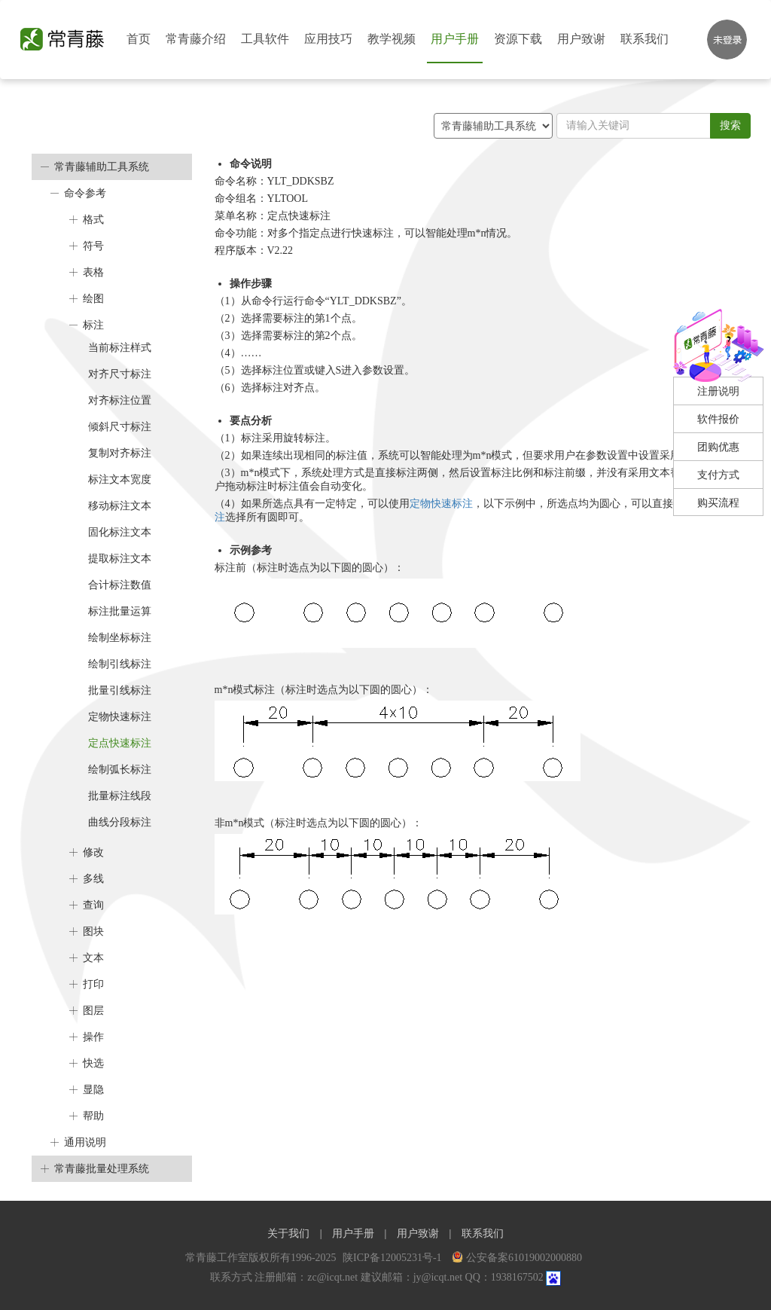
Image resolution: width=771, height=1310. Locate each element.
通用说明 (85, 1142)
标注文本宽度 (119, 479)
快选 (93, 1063)
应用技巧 (328, 38)
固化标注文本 (119, 532)
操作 (93, 1037)
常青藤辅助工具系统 (101, 167)
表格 (93, 272)
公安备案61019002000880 (517, 1257)
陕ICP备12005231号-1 (393, 1257)
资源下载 (518, 38)
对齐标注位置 (119, 400)
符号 (93, 246)
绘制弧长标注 (119, 769)
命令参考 (85, 193)
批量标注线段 (119, 796)
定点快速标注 (119, 743)
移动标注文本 (119, 505)
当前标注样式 (119, 347)
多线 (93, 878)
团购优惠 (718, 447)
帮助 (93, 1116)
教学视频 (391, 38)
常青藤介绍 (196, 38)
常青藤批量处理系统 (101, 1168)
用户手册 (455, 38)
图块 (93, 931)
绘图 (93, 298)
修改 (93, 852)
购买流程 (718, 502)
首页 (138, 38)
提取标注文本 (119, 558)
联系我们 (644, 38)
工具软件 (265, 38)
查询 (93, 905)
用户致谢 (581, 38)
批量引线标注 (119, 690)
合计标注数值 (119, 585)
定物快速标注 (119, 716)
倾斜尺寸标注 (119, 426)
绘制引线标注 (119, 664)
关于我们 (288, 1233)
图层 (93, 1010)
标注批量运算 (119, 611)
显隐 (93, 1089)
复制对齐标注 (119, 453)
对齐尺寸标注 (119, 374)
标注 (93, 325)
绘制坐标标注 (119, 637)
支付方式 (718, 475)
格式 (93, 219)
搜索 (730, 125)
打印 (93, 984)
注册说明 (718, 391)
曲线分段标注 (119, 822)
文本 (93, 957)
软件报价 (718, 419)
